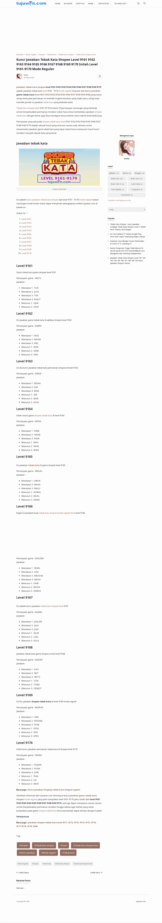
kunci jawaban (92, 90)
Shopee (35, 864)
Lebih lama (22, 872)
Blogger (138, 173)
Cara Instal (135, 184)
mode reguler (65, 90)
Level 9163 (26, 226)
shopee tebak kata (51, 121)
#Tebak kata (68, 852)
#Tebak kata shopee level (85, 845)
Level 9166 (26, 238)
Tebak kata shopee (25, 108)
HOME (57, 3)
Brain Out (115, 178)
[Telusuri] (144, 3)
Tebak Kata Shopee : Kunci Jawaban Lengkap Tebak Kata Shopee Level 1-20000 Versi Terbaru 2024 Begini (128, 227)
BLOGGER (68, 3)
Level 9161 (26, 219)
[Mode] (138, 3)
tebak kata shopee (48, 512)
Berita (125, 173)
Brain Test (135, 178)
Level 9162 (26, 222)
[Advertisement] (81, 30)
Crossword (125, 195)
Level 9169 (26, 249)
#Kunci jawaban (27, 852)
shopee (98, 111)
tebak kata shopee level (52, 606)
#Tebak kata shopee (44, 845)
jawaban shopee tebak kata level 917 (47, 822)
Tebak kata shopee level (82, 864)
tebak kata (48, 102)
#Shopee (23, 845)
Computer (135, 189)
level (45, 90)
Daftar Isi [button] (22, 213)
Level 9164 (26, 230)
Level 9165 (26, 234)
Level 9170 (26, 253)
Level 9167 (26, 241)
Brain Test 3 (116, 184)
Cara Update (116, 189)
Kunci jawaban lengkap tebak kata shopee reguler (54, 789)
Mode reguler (23, 864)
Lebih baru (96, 872)
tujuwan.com (141, 901)
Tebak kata (46, 864)
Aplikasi (112, 173)
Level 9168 (26, 245)
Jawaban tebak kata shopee (30, 87)
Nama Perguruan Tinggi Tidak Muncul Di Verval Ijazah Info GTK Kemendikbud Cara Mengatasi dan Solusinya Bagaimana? (127, 251)
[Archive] (127, 209)
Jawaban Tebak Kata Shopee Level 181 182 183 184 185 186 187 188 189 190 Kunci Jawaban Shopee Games (128, 260)
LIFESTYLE (80, 3)
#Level (63, 845)
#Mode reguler (48, 852)
